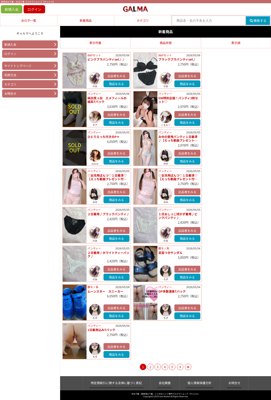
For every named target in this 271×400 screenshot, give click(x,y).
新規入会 (11, 9)
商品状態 (166, 43)
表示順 (235, 43)
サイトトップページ (17, 66)
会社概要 (165, 383)
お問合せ (10, 93)
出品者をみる (116, 76)
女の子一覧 (28, 20)
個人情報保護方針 (199, 383)
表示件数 (95, 43)
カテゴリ (143, 20)
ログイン (34, 9)
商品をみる (116, 84)
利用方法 (10, 75)
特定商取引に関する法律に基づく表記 (116, 383)
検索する (258, 20)
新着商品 (86, 20)
